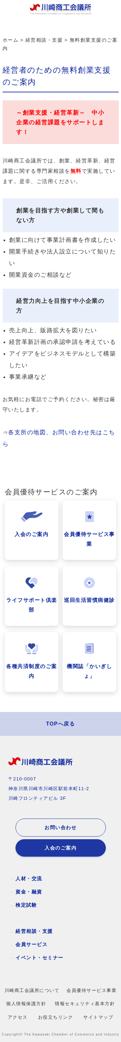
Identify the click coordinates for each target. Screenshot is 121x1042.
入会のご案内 (60, 848)
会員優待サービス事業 (91, 990)
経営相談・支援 (34, 931)
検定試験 (26, 905)
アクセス (18, 1017)
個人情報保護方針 (26, 1003)
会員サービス (31, 944)
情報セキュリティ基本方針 (85, 1003)
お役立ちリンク (55, 1017)
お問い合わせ (60, 827)
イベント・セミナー (39, 957)
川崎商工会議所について (32, 990)
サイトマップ (98, 1017)
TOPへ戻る (60, 724)
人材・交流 (28, 878)
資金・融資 (28, 891)
